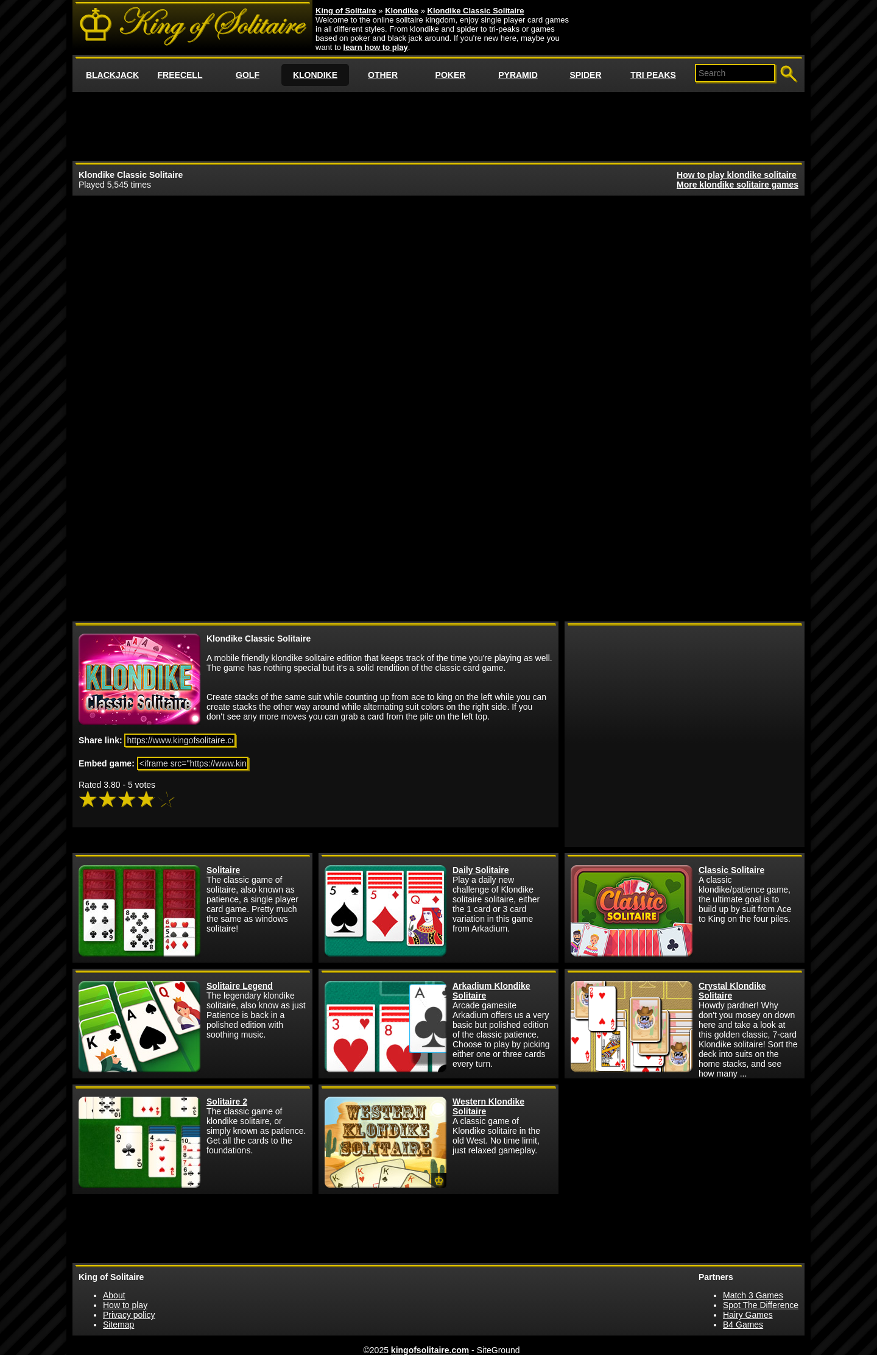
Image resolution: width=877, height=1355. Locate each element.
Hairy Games (748, 1315)
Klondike (401, 10)
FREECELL (180, 75)
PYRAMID (518, 75)
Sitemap (118, 1324)
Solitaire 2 (226, 1101)
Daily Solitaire (481, 870)
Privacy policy (129, 1315)
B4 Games (743, 1324)
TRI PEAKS (653, 75)
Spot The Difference (760, 1305)
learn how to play (375, 47)
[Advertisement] (438, 125)
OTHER (383, 75)
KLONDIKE (315, 75)
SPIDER (585, 75)
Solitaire (223, 870)
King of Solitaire (345, 10)
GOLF (247, 75)
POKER (450, 75)
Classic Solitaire (731, 870)
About (114, 1295)
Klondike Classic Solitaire (476, 10)
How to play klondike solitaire (737, 175)
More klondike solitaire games (737, 184)
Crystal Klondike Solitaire (732, 990)
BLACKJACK (112, 75)
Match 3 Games (753, 1295)
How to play (125, 1305)
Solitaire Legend (239, 986)
